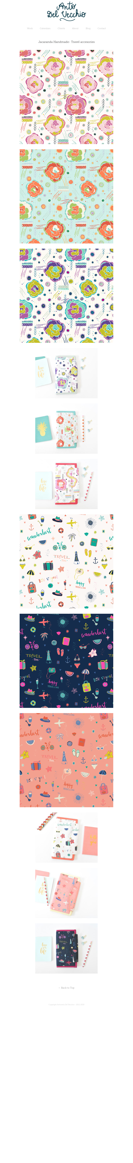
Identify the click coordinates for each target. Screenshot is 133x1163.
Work (30, 28)
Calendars (45, 28)
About (75, 28)
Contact (102, 28)
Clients (61, 28)
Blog (88, 28)
